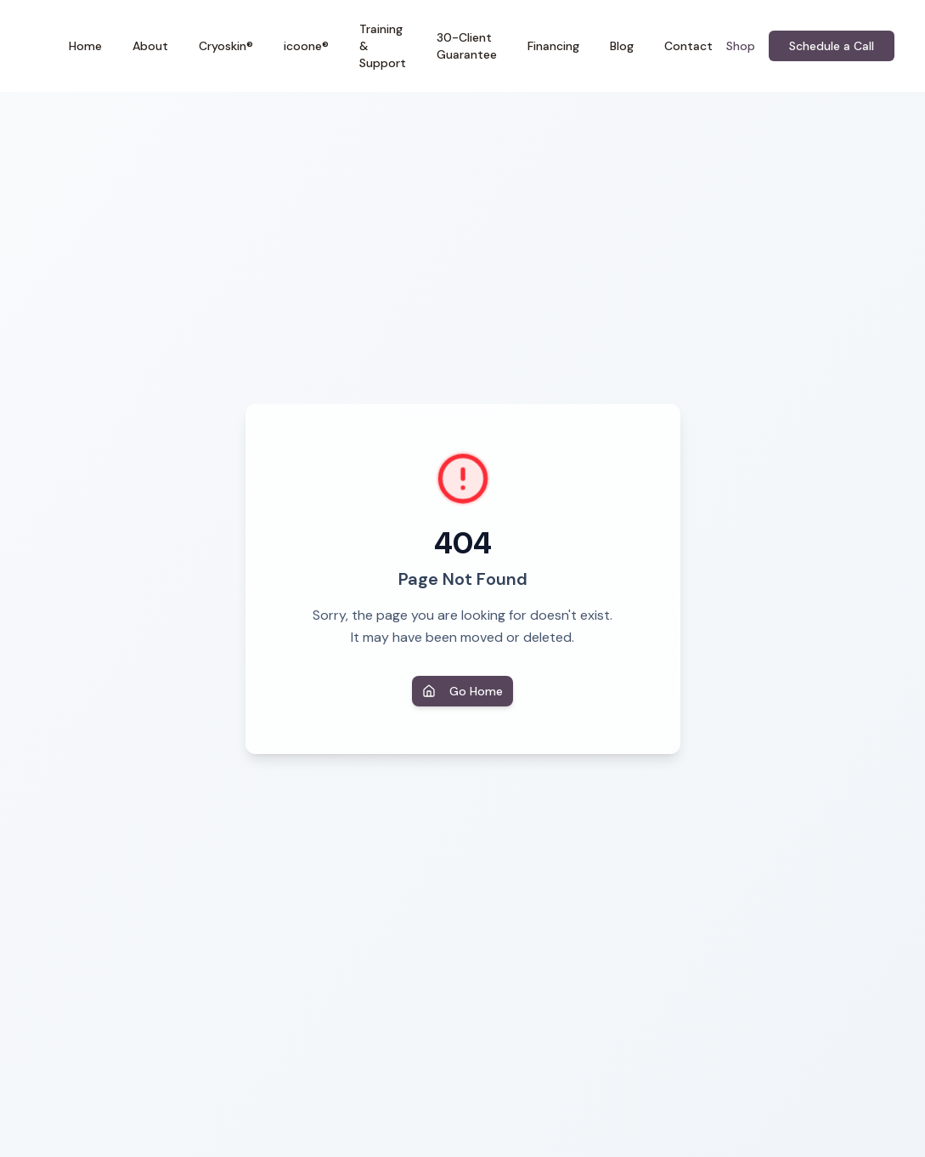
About (150, 46)
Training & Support (382, 46)
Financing (553, 46)
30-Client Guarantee (467, 46)
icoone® (306, 46)
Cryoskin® (226, 46)
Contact (688, 46)
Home (85, 46)
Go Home (462, 691)
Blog (622, 46)
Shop (740, 46)
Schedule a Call (831, 46)
